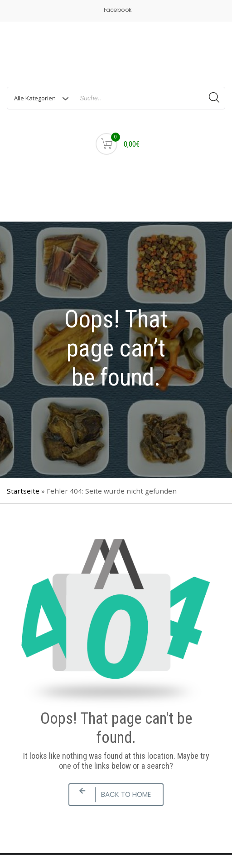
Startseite (23, 490)
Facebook (117, 10)
